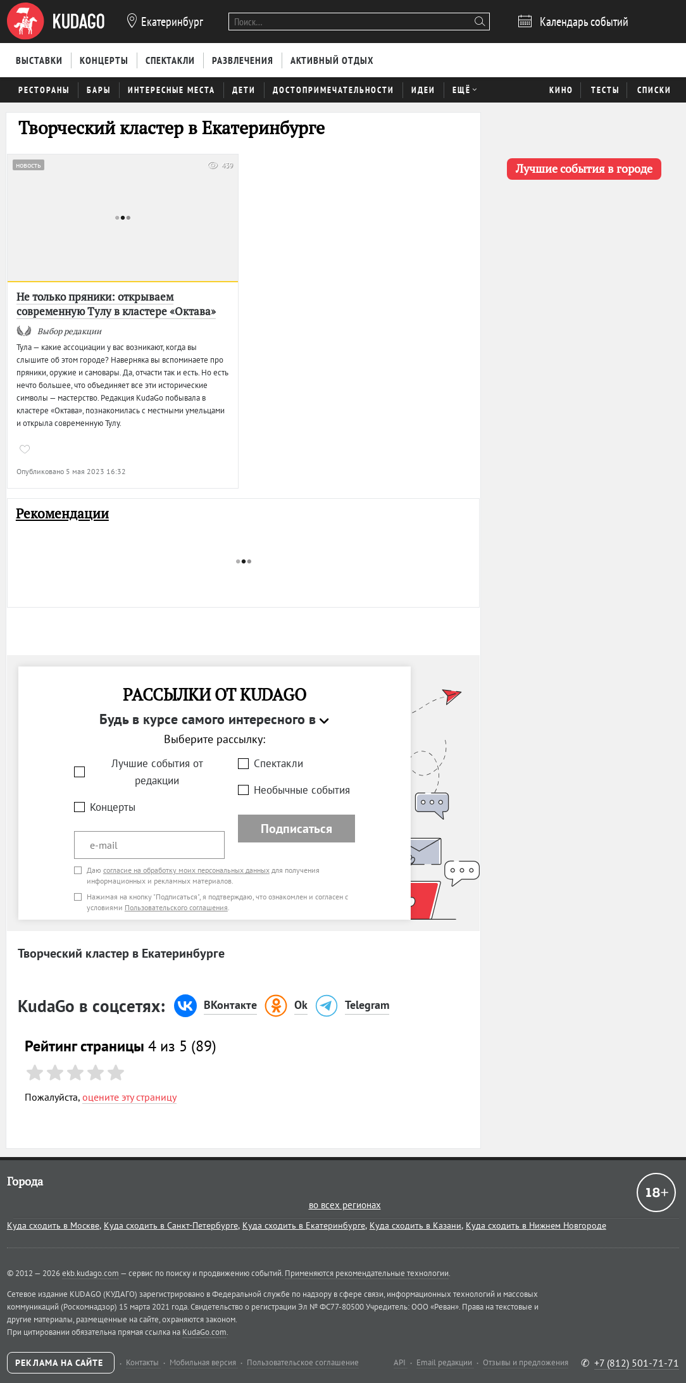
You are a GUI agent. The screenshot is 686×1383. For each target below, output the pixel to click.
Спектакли (278, 763)
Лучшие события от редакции (157, 771)
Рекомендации (62, 513)
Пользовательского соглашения (176, 907)
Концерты (112, 807)
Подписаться (296, 828)
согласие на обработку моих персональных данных (186, 870)
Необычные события (302, 790)
